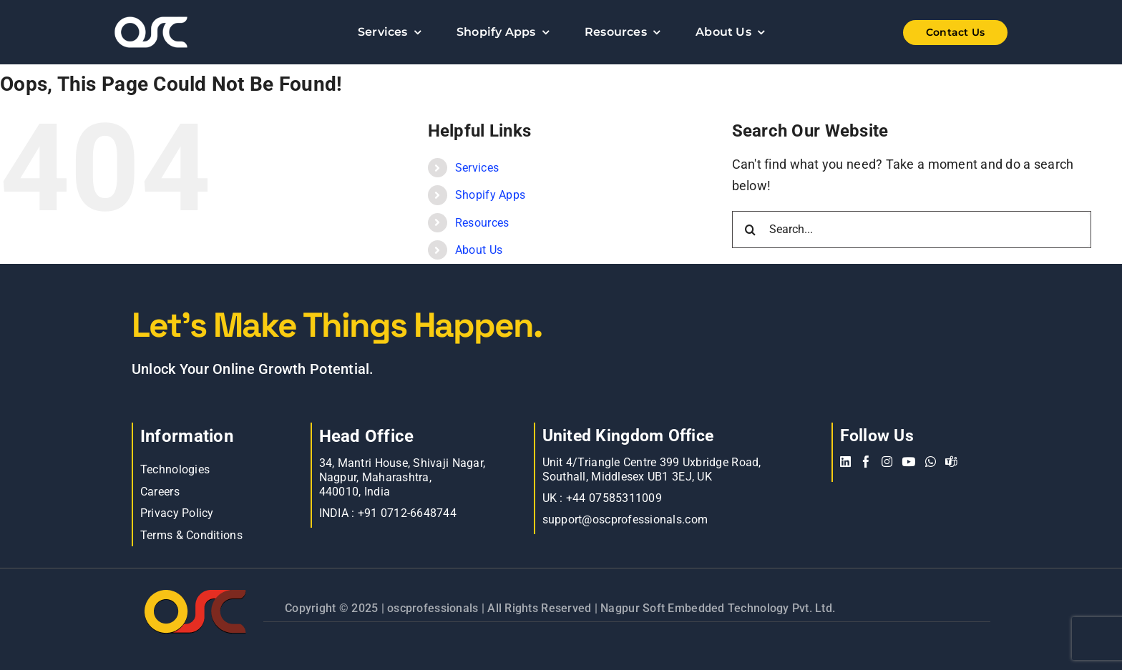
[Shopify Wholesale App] (933, 32)
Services (477, 167)
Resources (482, 223)
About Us (478, 250)
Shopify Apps (490, 195)
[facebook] (866, 461)
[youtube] (908, 461)
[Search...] (912, 229)
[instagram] (887, 461)
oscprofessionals (434, 608)
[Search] (751, 229)
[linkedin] (845, 461)
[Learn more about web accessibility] (188, 32)
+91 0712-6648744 (407, 513)
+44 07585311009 (614, 498)
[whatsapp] (930, 461)
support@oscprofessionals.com (625, 519)
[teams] (951, 461)
